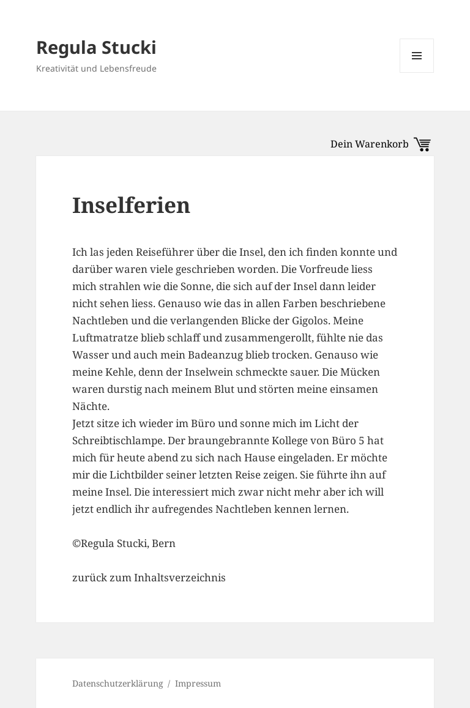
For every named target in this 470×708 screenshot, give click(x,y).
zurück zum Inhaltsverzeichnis (149, 577)
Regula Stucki (96, 47)
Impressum (198, 683)
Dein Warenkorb (380, 144)
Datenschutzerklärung (117, 683)
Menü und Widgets (417, 72)
